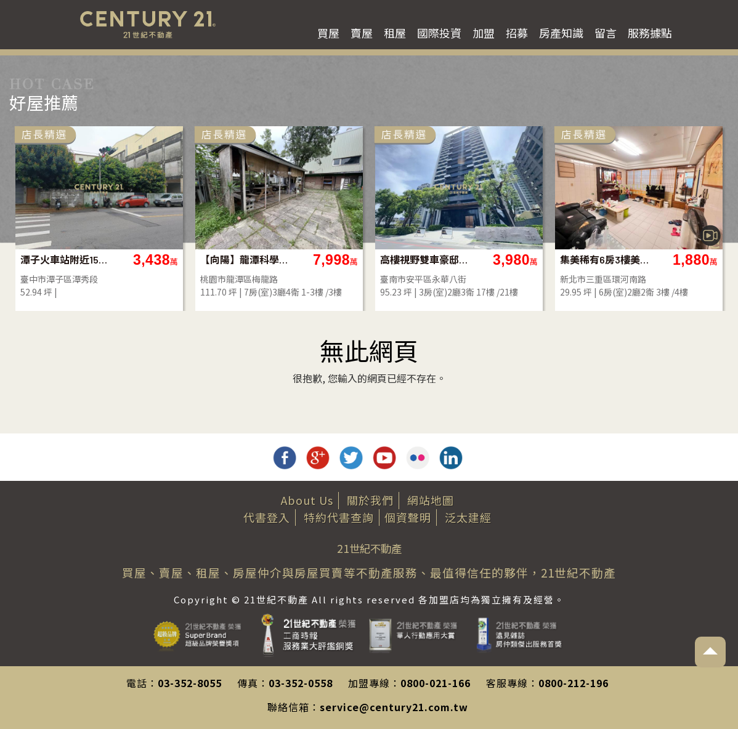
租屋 (395, 33)
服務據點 (650, 33)
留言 (605, 33)
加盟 (483, 33)
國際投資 (439, 33)
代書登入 (266, 517)
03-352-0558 (301, 682)
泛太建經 (468, 517)
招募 (517, 33)
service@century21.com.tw (394, 706)
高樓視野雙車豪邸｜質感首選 (424, 259)
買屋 (328, 33)
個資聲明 (407, 517)
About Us (307, 500)
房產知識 (561, 33)
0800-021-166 (435, 682)
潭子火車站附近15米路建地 (65, 259)
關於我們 (370, 500)
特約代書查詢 (339, 517)
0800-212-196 (573, 682)
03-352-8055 (190, 682)
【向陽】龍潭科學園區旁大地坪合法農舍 (245, 259)
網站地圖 (430, 500)
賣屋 (362, 33)
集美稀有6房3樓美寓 (604, 259)
